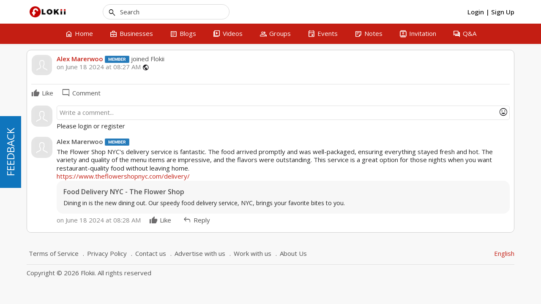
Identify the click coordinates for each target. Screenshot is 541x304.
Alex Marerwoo (80, 58)
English (504, 253)
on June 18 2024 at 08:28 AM (99, 220)
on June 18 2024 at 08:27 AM (99, 67)
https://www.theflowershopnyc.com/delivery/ (123, 176)
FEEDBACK (10, 152)
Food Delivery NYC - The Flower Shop (123, 191)
